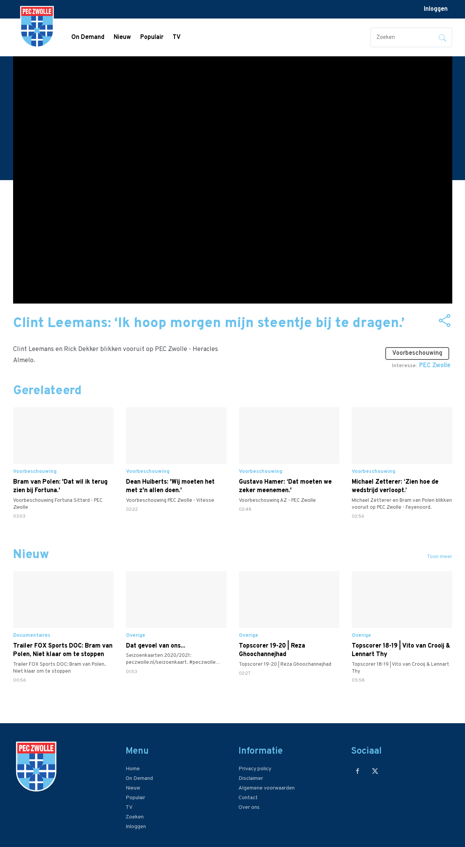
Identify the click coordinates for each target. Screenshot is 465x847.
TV (177, 37)
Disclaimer (250, 778)
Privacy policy (254, 769)
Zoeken (135, 817)
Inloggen (436, 9)
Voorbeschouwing (420, 350)
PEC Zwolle (434, 366)
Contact (248, 798)
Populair (151, 37)
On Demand (87, 37)
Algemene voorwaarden (266, 788)
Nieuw (122, 37)
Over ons (249, 807)
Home (133, 769)
